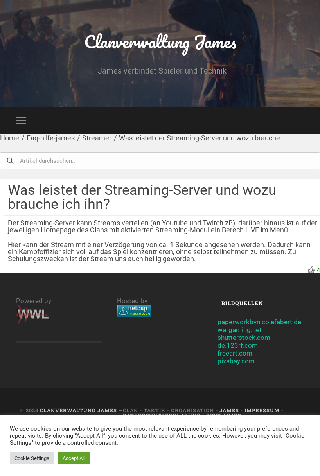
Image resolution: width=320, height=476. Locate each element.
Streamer (96, 138)
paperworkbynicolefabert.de (259, 322)
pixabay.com (236, 361)
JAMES (229, 410)
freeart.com (235, 353)
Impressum (262, 410)
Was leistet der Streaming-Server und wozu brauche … (202, 138)
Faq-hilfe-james (51, 138)
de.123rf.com (238, 345)
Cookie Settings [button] (31, 458)
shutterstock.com (244, 337)
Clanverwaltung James (160, 41)
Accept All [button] (74, 458)
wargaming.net (240, 330)
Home (9, 138)
